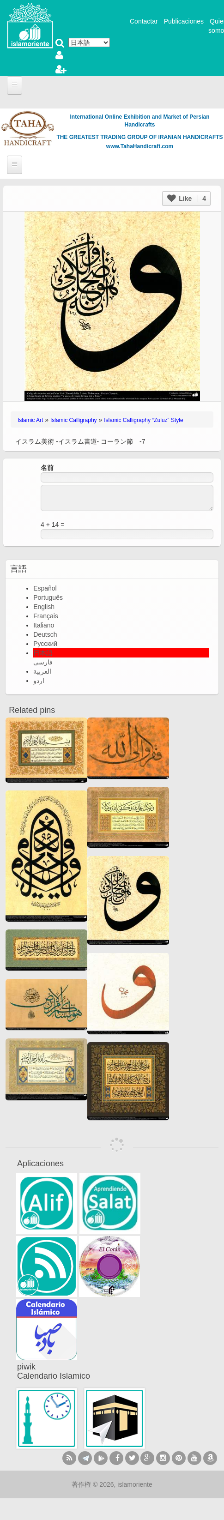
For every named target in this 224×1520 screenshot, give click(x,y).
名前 (47, 467)
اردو (38, 680)
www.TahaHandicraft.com (139, 146)
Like (186, 198)
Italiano (43, 625)
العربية (42, 671)
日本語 (43, 653)
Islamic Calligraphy (73, 420)
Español (45, 588)
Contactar (144, 21)
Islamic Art (30, 420)
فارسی (43, 662)
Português (48, 597)
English (43, 606)
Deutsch (45, 634)
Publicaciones (184, 21)
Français (45, 616)
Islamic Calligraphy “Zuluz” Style (143, 420)
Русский (45, 643)
